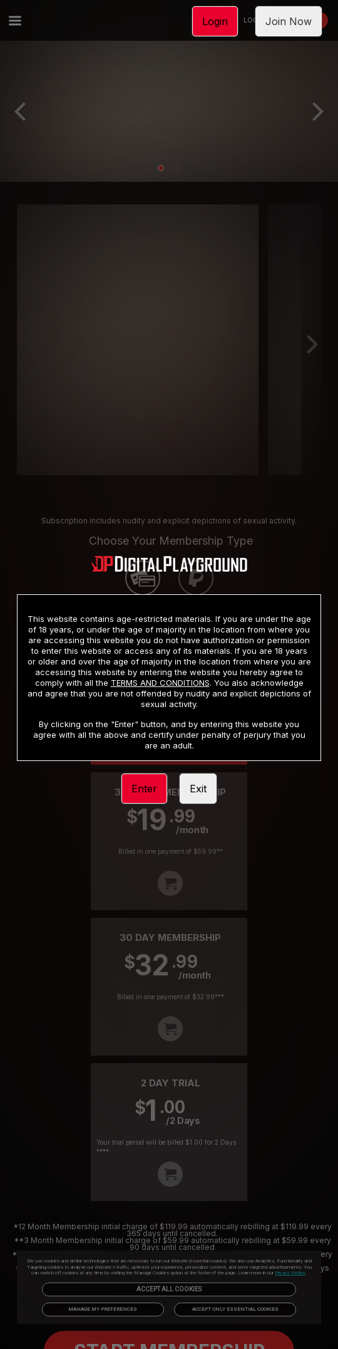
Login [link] (215, 21)
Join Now (288, 21)
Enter (144, 788)
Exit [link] (198, 788)
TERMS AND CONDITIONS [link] (160, 683)
